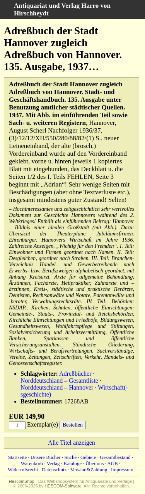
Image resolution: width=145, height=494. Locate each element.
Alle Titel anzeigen (71, 442)
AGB (112, 463)
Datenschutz (54, 469)
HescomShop (21, 481)
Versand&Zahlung (88, 469)
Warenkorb (32, 463)
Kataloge (72, 463)
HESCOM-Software (62, 486)
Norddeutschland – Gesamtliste (59, 380)
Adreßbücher (75, 373)
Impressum (122, 469)
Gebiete (88, 457)
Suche (70, 457)
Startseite (17, 457)
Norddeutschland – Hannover (56, 387)
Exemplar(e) (42, 424)
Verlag (53, 463)
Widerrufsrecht (23, 469)
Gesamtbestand (115, 457)
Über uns (94, 463)
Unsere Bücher (46, 457)
